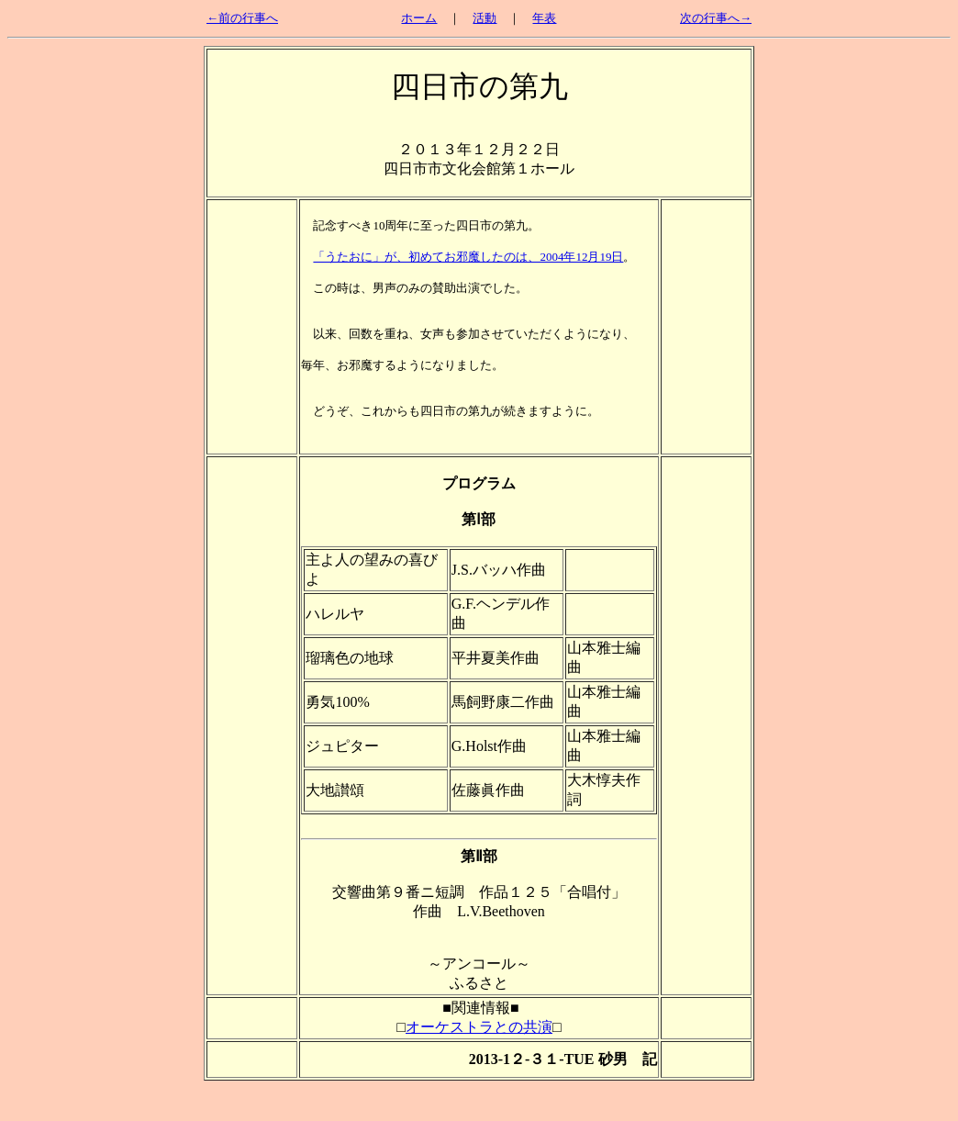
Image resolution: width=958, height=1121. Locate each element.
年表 (544, 18)
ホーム (419, 18)
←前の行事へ (242, 18)
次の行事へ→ (716, 18)
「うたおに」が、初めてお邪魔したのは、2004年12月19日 (468, 256)
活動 (484, 18)
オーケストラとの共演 (479, 1027)
